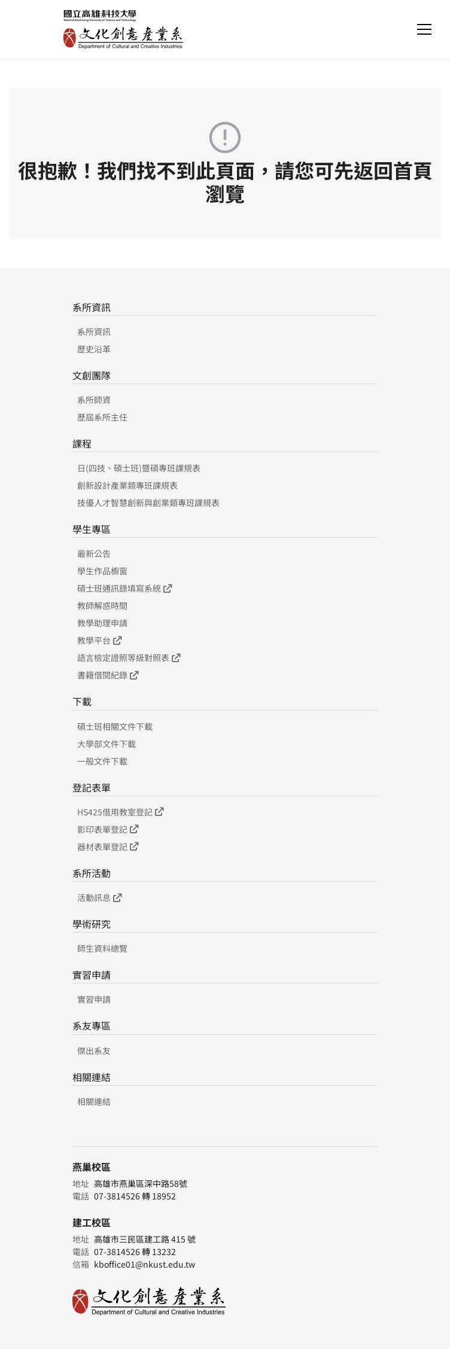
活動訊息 (99, 897)
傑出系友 (94, 1050)
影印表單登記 (107, 829)
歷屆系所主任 (102, 417)
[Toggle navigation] (424, 29)
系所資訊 (94, 331)
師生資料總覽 (102, 948)
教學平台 (99, 640)
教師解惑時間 (102, 605)
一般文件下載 (102, 761)
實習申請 (94, 999)
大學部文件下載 (106, 744)
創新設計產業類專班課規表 (127, 485)
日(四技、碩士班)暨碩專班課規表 (138, 468)
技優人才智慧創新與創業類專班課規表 (148, 502)
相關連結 (94, 1101)
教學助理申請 (102, 623)
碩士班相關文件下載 (115, 726)
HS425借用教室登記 (120, 812)
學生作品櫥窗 (102, 571)
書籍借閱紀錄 (107, 675)
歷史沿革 (94, 349)
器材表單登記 (107, 846)
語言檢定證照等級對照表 (128, 657)
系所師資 (94, 400)
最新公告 (94, 553)
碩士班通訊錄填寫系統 (124, 588)
